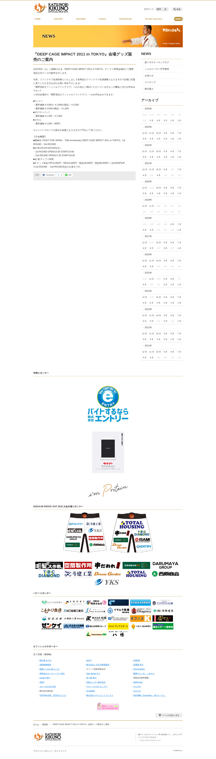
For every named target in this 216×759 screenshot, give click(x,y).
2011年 (148, 345)
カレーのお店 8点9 (47, 686)
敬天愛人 (149, 89)
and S (89, 660)
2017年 (148, 236)
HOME (38, 19)
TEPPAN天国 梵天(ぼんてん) (52, 695)
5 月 (151, 120)
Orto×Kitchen (139, 669)
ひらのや (137, 686)
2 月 (172, 120)
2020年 (148, 181)
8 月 (172, 133)
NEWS (178, 19)
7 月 (179, 133)
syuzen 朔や (44, 678)
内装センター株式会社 (96, 682)
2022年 (148, 145)
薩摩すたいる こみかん (144, 673)
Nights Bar (137, 682)
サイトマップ (60, 751)
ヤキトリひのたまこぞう (97, 686)
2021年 (148, 163)
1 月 (179, 120)
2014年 (148, 291)
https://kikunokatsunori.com (151, 740)
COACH (102, 19)
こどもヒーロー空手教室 (157, 69)
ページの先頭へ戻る (170, 715)
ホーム (36, 724)
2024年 (148, 108)
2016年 (148, 254)
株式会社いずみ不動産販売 (98, 665)
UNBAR (136, 660)
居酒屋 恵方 (138, 665)
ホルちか (137, 691)
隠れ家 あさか (45, 660)
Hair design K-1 (93, 673)
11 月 (151, 133)
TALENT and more (153, 19)
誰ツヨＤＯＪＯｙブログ (157, 62)
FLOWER (90, 691)
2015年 (148, 273)
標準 (159, 9)
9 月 (165, 133)
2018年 (148, 218)
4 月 (158, 120)
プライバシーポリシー (43, 751)
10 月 (158, 133)
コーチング (150, 82)
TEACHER (81, 19)
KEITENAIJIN (125, 19)
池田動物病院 (45, 665)
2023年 (148, 127)
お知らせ (149, 75)
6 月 (144, 139)
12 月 (144, 133)
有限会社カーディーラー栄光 (52, 673)
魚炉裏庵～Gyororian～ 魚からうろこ (149, 695)
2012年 (148, 327)
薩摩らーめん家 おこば (49, 669)
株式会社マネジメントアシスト (99, 695)
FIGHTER (58, 19)
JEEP (41, 682)
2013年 (148, 309)
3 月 (165, 120)
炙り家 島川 (91, 678)
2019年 (148, 200)
